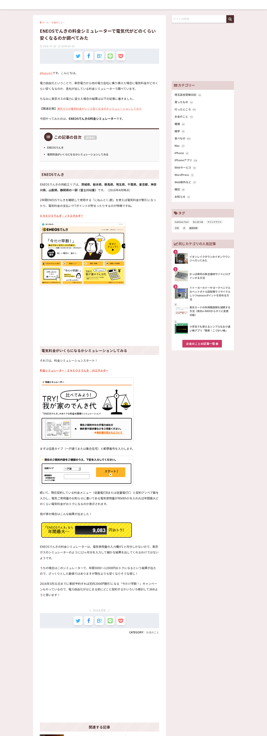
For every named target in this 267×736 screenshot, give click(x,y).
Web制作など (186, 186)
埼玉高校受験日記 (189, 95)
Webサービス (186, 171)
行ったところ (186, 110)
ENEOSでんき (56, 149)
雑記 (180, 194)
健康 (180, 125)
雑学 (180, 133)
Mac (180, 148)
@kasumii (46, 75)
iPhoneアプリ (186, 163)
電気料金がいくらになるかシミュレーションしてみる (80, 156)
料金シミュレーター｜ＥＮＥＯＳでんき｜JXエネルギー (76, 372)
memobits (133, 4)
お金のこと (152, 636)
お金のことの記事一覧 (202, 349)
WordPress (185, 179)
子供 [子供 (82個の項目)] (177, 233)
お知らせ (183, 202)
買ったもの (184, 103)
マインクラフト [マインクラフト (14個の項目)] (214, 227)
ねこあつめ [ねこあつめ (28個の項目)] (198, 227)
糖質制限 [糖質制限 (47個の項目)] (193, 233)
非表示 (90, 139)
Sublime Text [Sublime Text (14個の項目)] (182, 227)
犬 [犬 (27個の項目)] (184, 233)
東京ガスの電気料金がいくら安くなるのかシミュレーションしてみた (102, 110)
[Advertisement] (99, 315)
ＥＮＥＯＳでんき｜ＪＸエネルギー (63, 217)
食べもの (183, 141)
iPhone (182, 156)
